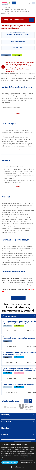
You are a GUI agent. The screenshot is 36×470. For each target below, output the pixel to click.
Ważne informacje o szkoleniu (17, 87)
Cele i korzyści (9, 124)
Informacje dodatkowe (13, 271)
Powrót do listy (18, 298)
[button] (18, 467)
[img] (14, 3)
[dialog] (18, 456)
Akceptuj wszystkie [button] (9, 462)
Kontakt (5, 435)
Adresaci (6, 197)
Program (6, 160)
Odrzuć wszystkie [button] (26, 462)
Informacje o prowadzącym (15, 240)
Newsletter (6, 428)
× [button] (34, 444)
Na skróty (5, 415)
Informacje (6, 421)
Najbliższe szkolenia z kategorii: (18, 307)
